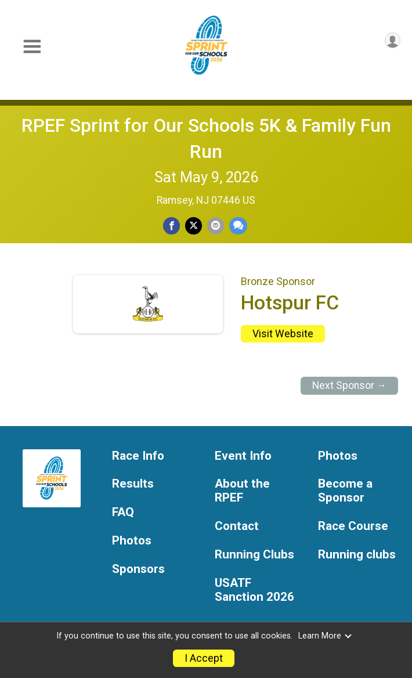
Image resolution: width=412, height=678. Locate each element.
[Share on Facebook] (171, 225)
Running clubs (357, 554)
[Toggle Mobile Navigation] (32, 47)
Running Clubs (254, 554)
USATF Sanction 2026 (254, 590)
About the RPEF (242, 490)
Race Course (353, 526)
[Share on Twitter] (193, 225)
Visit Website (282, 334)
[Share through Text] (238, 225)
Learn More (325, 636)
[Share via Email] (215, 225)
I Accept (204, 658)
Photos (131, 540)
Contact (237, 526)
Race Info (138, 456)
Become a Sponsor (345, 490)
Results (133, 484)
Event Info (243, 456)
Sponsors (138, 569)
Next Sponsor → (349, 385)
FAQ (123, 512)
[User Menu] (392, 40)
